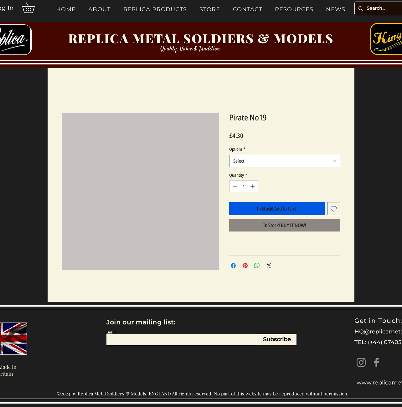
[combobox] (284, 161)
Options (237, 149)
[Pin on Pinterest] (245, 265)
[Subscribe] (277, 339)
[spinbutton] (243, 186)
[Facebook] (376, 362)
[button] (33, 8)
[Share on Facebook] (233, 265)
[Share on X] (269, 265)
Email (110, 332)
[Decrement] (234, 186)
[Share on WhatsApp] (257, 265)
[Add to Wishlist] (333, 208)
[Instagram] (361, 362)
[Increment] (253, 186)
